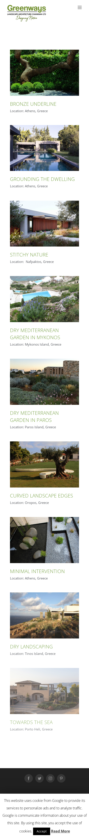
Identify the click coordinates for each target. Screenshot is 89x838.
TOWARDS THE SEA (31, 722)
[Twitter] (39, 778)
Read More (60, 831)
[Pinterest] (61, 778)
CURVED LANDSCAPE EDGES (41, 495)
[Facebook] (28, 778)
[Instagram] (50, 778)
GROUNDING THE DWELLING (42, 179)
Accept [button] (42, 831)
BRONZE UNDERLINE (33, 103)
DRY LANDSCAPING (31, 646)
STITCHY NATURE (29, 254)
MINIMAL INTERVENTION (37, 571)
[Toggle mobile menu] (80, 7)
